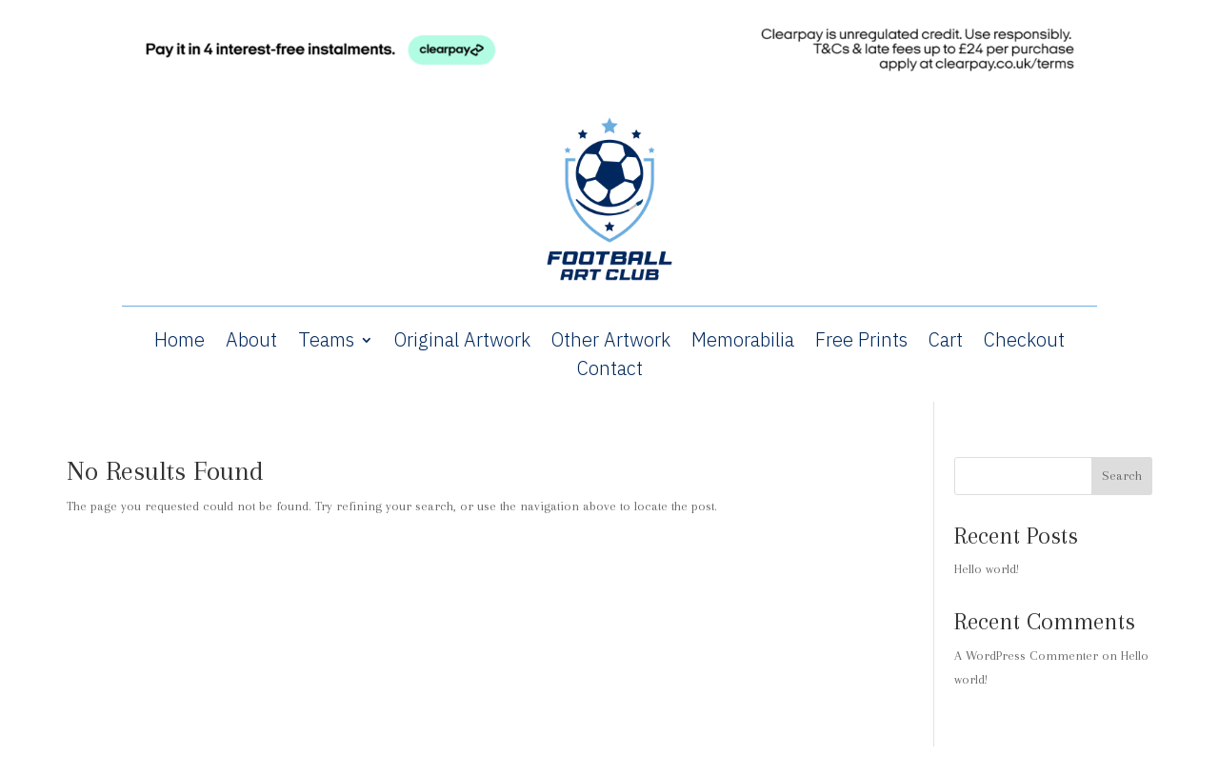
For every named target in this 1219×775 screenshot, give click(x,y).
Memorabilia (742, 342)
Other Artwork (610, 342)
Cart (946, 342)
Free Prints (861, 342)
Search (1122, 475)
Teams (326, 342)
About (251, 342)
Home (179, 342)
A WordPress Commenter (1026, 655)
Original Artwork (462, 342)
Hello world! (986, 569)
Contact (610, 371)
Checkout (1024, 342)
